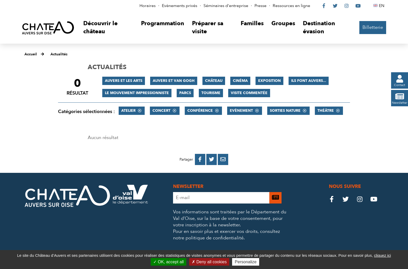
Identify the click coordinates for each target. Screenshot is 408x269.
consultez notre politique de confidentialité (226, 234)
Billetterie (372, 27)
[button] (108, 27)
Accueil (30, 54)
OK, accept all (168, 262)
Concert (161, 110)
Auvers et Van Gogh (174, 80)
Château (213, 80)
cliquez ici (382, 255)
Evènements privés (179, 6)
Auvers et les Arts (123, 80)
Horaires (147, 6)
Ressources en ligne (291, 6)
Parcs (185, 92)
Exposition (269, 80)
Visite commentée (249, 92)
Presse (260, 6)
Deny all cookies (209, 262)
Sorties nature (285, 110)
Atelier (128, 110)
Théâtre (325, 110)
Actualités (58, 54)
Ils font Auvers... (308, 80)
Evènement (241, 110)
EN (382, 6)
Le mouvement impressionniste (137, 92)
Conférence (200, 110)
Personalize (246, 262)
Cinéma (240, 80)
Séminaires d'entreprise (225, 6)
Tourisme (210, 92)
